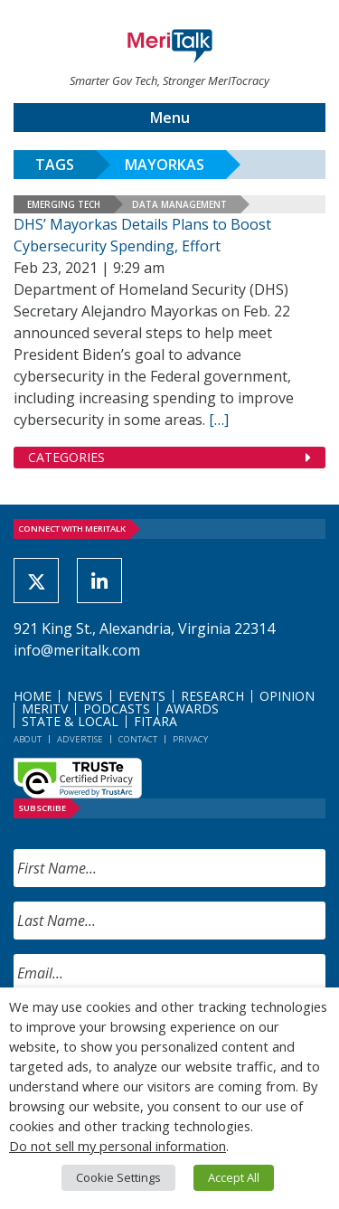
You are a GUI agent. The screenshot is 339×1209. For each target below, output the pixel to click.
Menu (170, 118)
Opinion (287, 695)
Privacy (190, 739)
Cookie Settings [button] (118, 1177)
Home (33, 695)
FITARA (155, 721)
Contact (137, 739)
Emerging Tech (63, 204)
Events (141, 695)
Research (212, 695)
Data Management (179, 204)
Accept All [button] (233, 1177)
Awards (192, 708)
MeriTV (45, 708)
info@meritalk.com (77, 650)
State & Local (70, 721)
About (28, 739)
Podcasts (116, 708)
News (85, 695)
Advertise (80, 739)
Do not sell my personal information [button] (117, 1146)
